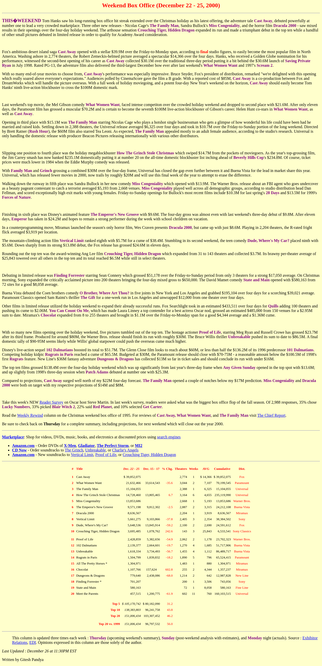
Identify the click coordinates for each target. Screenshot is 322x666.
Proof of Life (105, 454)
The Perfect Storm (113, 445)
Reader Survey (51, 402)
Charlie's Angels (125, 450)
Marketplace (13, 437)
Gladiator (86, 445)
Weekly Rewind (30, 415)
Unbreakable (95, 450)
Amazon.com (23, 445)
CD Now (19, 450)
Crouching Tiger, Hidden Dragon (149, 454)
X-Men (70, 445)
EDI (32, 642)
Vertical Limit (82, 454)
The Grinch (74, 450)
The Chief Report (271, 415)
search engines (169, 437)
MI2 (138, 445)
